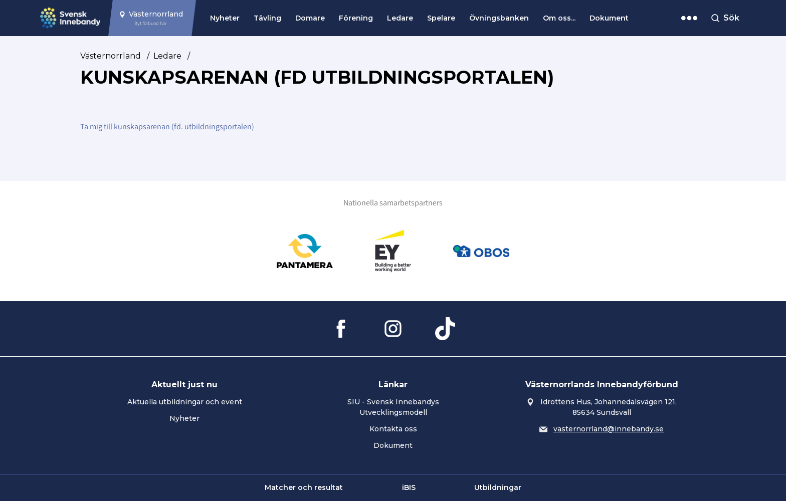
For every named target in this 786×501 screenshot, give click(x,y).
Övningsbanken (499, 18)
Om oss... (559, 18)
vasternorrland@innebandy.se (608, 428)
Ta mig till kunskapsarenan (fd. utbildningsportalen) (167, 126)
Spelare (441, 18)
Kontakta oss (393, 428)
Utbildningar (497, 487)
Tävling (267, 18)
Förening (356, 18)
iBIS (409, 487)
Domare (310, 18)
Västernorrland (110, 56)
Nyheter (225, 18)
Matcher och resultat (304, 487)
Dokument (609, 18)
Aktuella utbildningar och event (184, 401)
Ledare (400, 18)
